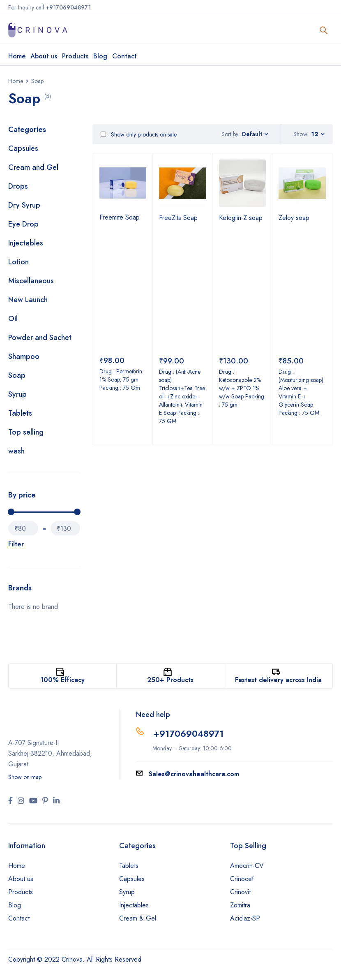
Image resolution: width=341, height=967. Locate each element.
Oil (13, 318)
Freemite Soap (119, 217)
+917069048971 (188, 733)
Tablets (20, 413)
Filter (16, 544)
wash (16, 451)
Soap (16, 375)
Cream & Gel (137, 918)
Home (15, 81)
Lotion (18, 262)
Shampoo (23, 356)
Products (20, 892)
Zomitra (240, 905)
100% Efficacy (62, 680)
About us (20, 879)
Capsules (23, 148)
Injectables (25, 243)
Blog (14, 905)
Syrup (17, 394)
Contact (19, 918)
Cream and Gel (33, 167)
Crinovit (240, 892)
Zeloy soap (294, 217)
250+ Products (170, 680)
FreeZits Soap (178, 217)
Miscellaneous (31, 280)
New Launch (28, 299)
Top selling (26, 432)
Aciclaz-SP (245, 918)
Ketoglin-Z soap (241, 217)
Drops (18, 186)
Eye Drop (23, 224)
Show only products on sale (139, 134)
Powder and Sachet (39, 337)
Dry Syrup (24, 205)
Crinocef (242, 879)
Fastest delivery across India (278, 680)
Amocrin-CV (247, 865)
